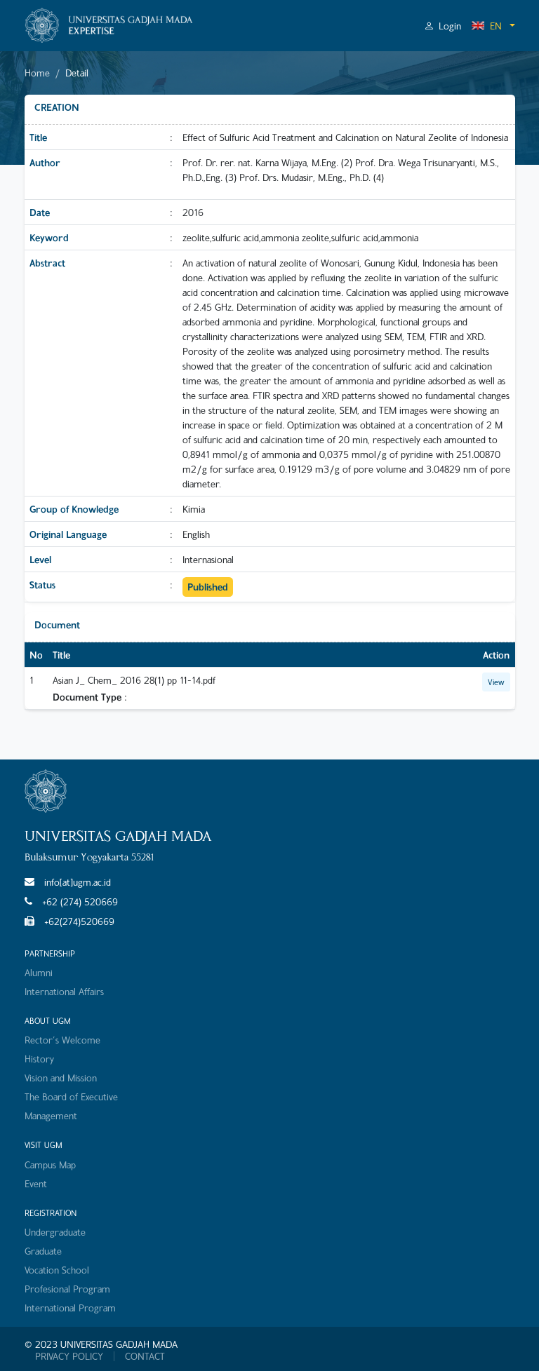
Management (51, 1115)
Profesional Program (67, 1289)
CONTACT (145, 1356)
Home (37, 73)
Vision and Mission (61, 1077)
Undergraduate (55, 1232)
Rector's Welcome (62, 1040)
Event (36, 1183)
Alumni (39, 972)
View (496, 682)
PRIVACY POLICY (69, 1356)
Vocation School (57, 1270)
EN (486, 26)
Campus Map (50, 1164)
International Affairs (64, 991)
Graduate (43, 1251)
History (39, 1059)
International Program (70, 1307)
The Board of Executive (71, 1096)
